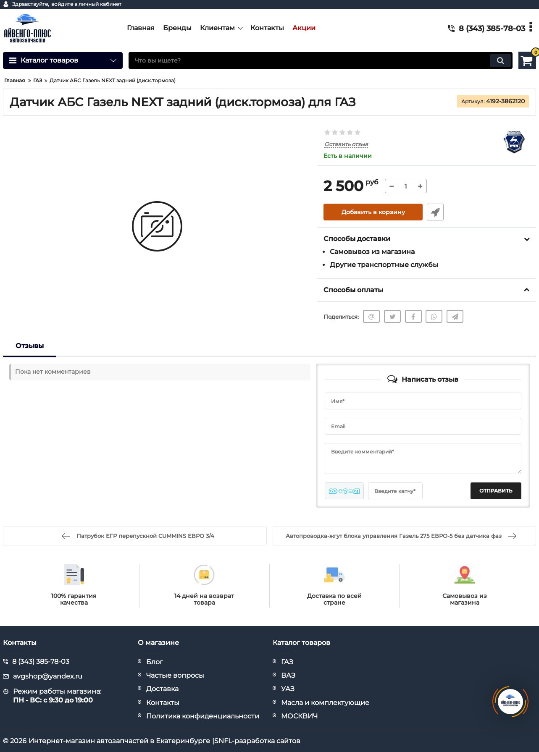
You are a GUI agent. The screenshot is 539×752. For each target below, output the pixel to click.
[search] (321, 60)
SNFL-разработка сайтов (257, 741)
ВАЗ (288, 675)
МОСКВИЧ (299, 716)
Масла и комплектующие (325, 703)
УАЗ (287, 689)
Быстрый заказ (435, 212)
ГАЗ (287, 662)
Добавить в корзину (373, 212)
